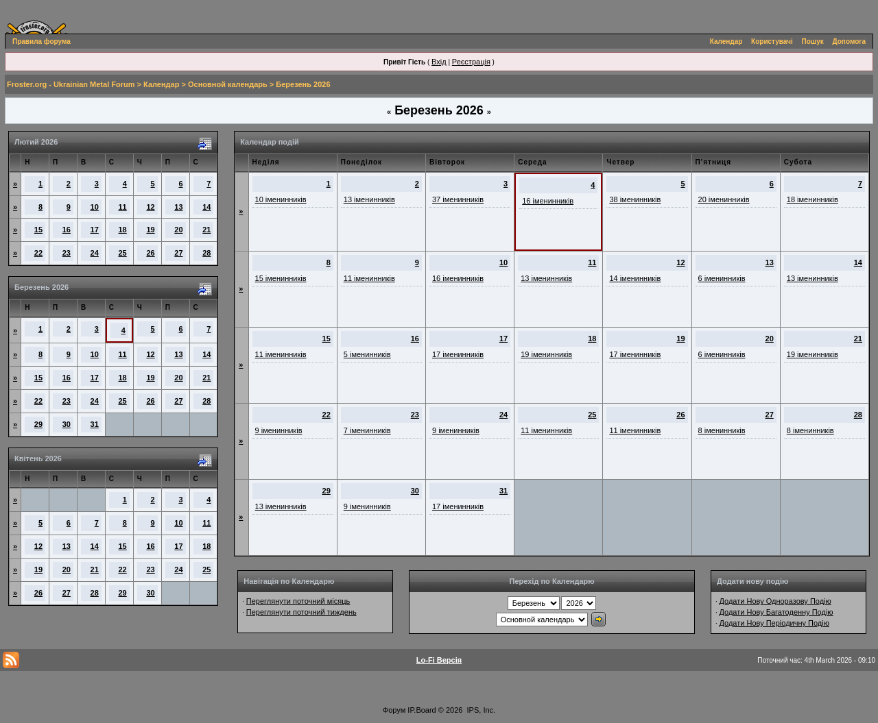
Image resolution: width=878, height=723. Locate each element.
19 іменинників (546, 354)
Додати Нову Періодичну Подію (774, 623)
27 (178, 253)
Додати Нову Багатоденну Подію (776, 612)
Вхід (439, 62)
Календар (726, 41)
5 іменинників (367, 354)
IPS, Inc (480, 710)
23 (66, 253)
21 (206, 229)
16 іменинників (547, 201)
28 (206, 253)
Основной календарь (228, 84)
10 (95, 207)
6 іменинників (722, 278)
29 (38, 424)
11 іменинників (369, 278)
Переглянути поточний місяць (298, 601)
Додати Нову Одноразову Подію (775, 601)
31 (95, 424)
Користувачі (772, 41)
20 (178, 229)
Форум (394, 710)
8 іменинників (722, 430)
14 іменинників (635, 278)
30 (66, 424)
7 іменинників (367, 430)
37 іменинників (458, 199)
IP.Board (421, 710)
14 (206, 207)
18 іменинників (812, 199)
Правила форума (41, 41)
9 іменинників (278, 430)
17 (95, 229)
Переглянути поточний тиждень (301, 612)
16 (66, 229)
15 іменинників (281, 278)
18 (123, 229)
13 (178, 207)
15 (38, 229)
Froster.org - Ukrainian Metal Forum (70, 84)
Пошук (813, 41)
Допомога (849, 41)
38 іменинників (635, 199)
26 (150, 253)
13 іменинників (369, 199)
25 (123, 253)
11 (123, 207)
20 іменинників (724, 199)
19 (150, 229)
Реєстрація (471, 62)
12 (150, 207)
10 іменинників (281, 199)
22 (38, 253)
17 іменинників (458, 354)
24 (95, 253)
